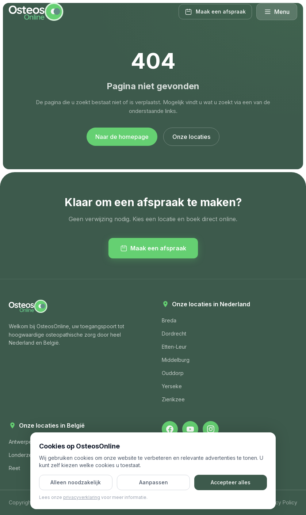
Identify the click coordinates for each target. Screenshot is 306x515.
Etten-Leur (174, 347)
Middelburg (176, 360)
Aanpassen (153, 482)
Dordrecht (174, 333)
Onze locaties (191, 136)
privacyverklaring (81, 497)
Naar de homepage (122, 136)
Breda (169, 320)
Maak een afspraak (153, 248)
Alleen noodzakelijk (75, 482)
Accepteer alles (230, 482)
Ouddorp (173, 373)
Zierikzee (173, 399)
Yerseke (172, 386)
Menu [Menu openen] (277, 11)
